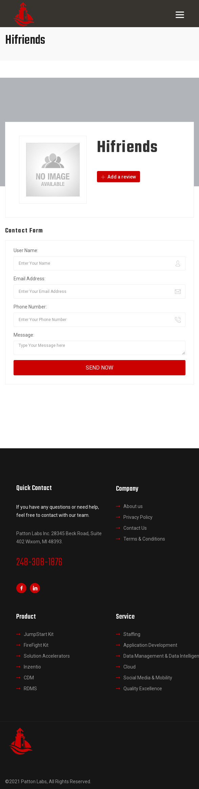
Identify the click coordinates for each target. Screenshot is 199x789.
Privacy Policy (138, 517)
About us (133, 506)
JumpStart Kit (39, 634)
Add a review (118, 177)
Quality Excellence (142, 688)
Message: (24, 335)
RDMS (30, 688)
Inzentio (32, 667)
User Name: (26, 250)
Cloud (129, 667)
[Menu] (180, 14)
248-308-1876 (39, 563)
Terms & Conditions (144, 539)
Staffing (131, 634)
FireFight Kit (36, 645)
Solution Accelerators (47, 656)
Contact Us (135, 528)
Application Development (150, 645)
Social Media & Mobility (147, 677)
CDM (29, 677)
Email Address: (29, 278)
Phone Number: (30, 306)
